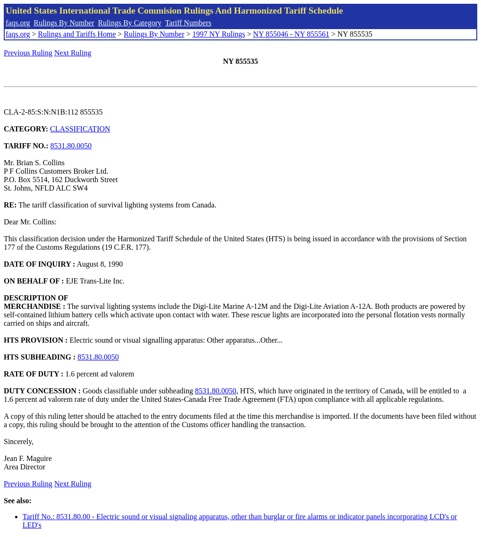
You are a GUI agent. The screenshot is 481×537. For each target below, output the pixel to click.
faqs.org (18, 23)
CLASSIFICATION (80, 129)
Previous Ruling (28, 53)
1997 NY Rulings (219, 34)
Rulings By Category (130, 23)
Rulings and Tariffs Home (77, 34)
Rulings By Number (64, 23)
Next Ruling (73, 53)
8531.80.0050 (71, 146)
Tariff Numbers (188, 23)
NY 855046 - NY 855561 (291, 34)
